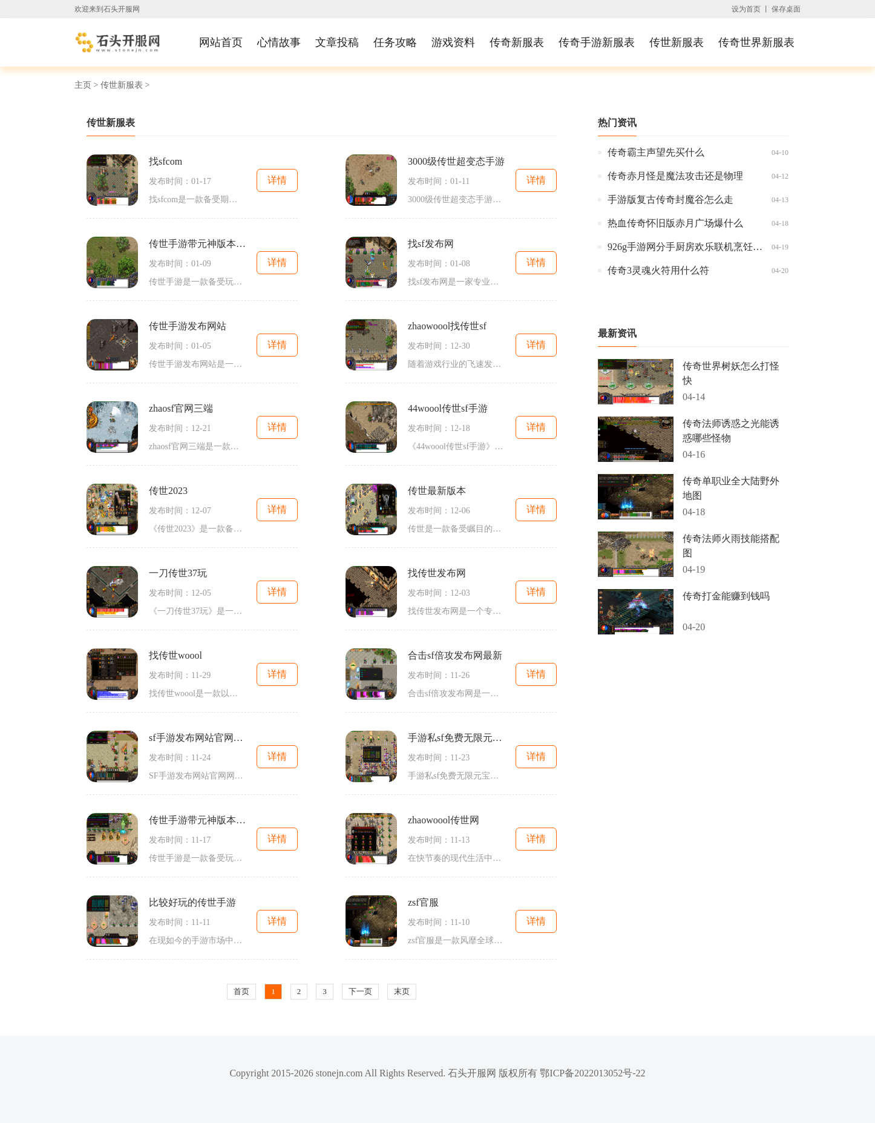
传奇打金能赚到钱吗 (726, 596)
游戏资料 (453, 42)
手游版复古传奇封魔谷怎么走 (670, 199)
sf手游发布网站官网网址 (197, 738)
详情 (277, 180)
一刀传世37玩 (178, 573)
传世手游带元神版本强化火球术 (197, 820)
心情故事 (279, 42)
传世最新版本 (437, 491)
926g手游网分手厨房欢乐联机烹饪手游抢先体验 (686, 247)
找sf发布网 (431, 244)
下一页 (360, 991)
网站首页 (221, 42)
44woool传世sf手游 (448, 408)
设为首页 (746, 9)
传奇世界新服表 (756, 42)
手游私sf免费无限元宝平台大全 (456, 738)
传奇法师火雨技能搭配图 (731, 545)
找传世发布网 (437, 573)
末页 (402, 991)
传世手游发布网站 (187, 326)
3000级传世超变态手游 (456, 161)
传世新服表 (676, 42)
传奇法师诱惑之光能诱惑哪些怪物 (731, 430)
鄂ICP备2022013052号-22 (592, 1073)
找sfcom (165, 161)
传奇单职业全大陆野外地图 (731, 488)
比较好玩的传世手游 (192, 902)
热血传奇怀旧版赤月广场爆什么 (675, 223)
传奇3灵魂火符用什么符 (658, 270)
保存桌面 (786, 9)
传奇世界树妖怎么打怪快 (731, 373)
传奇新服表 (517, 42)
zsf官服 (423, 902)
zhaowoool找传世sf (447, 326)
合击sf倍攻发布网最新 (455, 655)
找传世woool (175, 655)
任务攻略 (395, 42)
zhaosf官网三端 (181, 408)
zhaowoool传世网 (443, 820)
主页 (82, 85)
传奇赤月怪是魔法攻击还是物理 (675, 176)
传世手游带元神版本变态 (197, 244)
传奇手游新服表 (597, 42)
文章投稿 (337, 42)
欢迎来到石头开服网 (107, 9)
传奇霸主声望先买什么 (656, 152)
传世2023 (168, 491)
